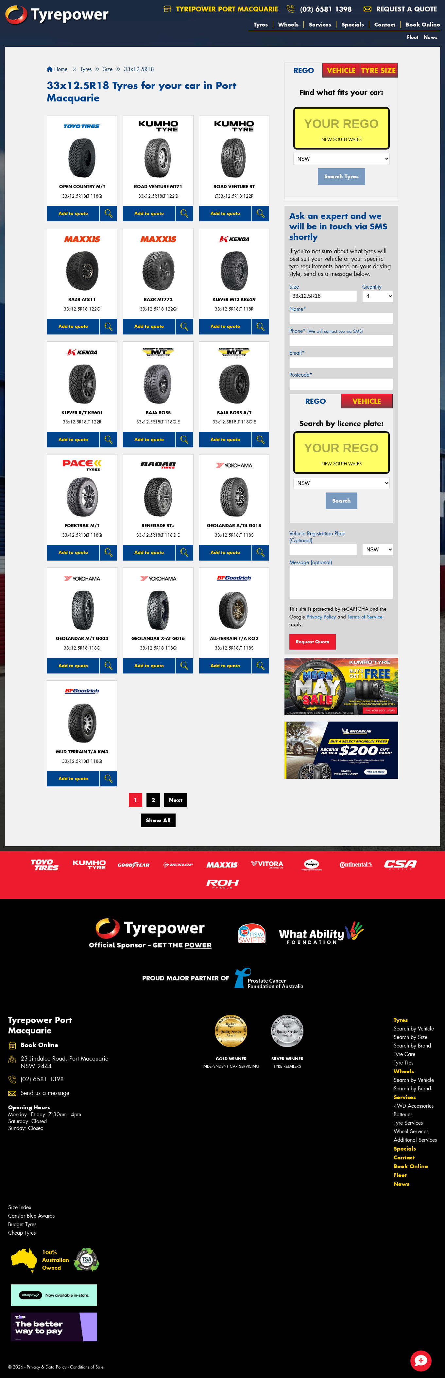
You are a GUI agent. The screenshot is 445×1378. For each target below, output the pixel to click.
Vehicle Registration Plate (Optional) (317, 537)
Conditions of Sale (87, 1367)
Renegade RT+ (158, 525)
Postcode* (300, 374)
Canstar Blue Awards (31, 1215)
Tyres (261, 24)
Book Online (423, 24)
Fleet (413, 37)
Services (320, 24)
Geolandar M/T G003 (82, 638)
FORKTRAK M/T (82, 525)
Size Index (19, 1207)
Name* (297, 309)
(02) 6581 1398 (326, 9)
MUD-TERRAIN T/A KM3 (82, 752)
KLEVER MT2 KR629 (234, 299)
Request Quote (312, 642)
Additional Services (415, 1139)
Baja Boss (158, 413)
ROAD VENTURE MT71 (158, 186)
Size (294, 286)
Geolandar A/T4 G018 (234, 525)
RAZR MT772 (158, 299)
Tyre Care (404, 1054)
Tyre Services (408, 1122)
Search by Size (410, 1037)
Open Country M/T (82, 186)
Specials (353, 24)
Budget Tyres (22, 1224)
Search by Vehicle (414, 1028)
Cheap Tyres (22, 1232)
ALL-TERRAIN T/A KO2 (234, 638)
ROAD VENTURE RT (234, 186)
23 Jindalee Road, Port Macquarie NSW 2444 (64, 1062)
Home (57, 69)
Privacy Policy (321, 617)
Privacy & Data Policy (46, 1367)
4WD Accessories (414, 1105)
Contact (384, 24)
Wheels (288, 24)
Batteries (403, 1114)
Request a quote (400, 9)
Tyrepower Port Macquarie (220, 9)
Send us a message (45, 1093)
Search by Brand (412, 1045)
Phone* (326, 331)
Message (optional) (310, 562)
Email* (297, 352)
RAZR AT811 (82, 299)
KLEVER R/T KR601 (82, 413)
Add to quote (73, 213)
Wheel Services (411, 1131)
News (430, 37)
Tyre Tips (403, 1062)
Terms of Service (365, 617)
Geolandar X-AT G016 (158, 638)
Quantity (372, 286)
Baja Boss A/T (234, 413)
